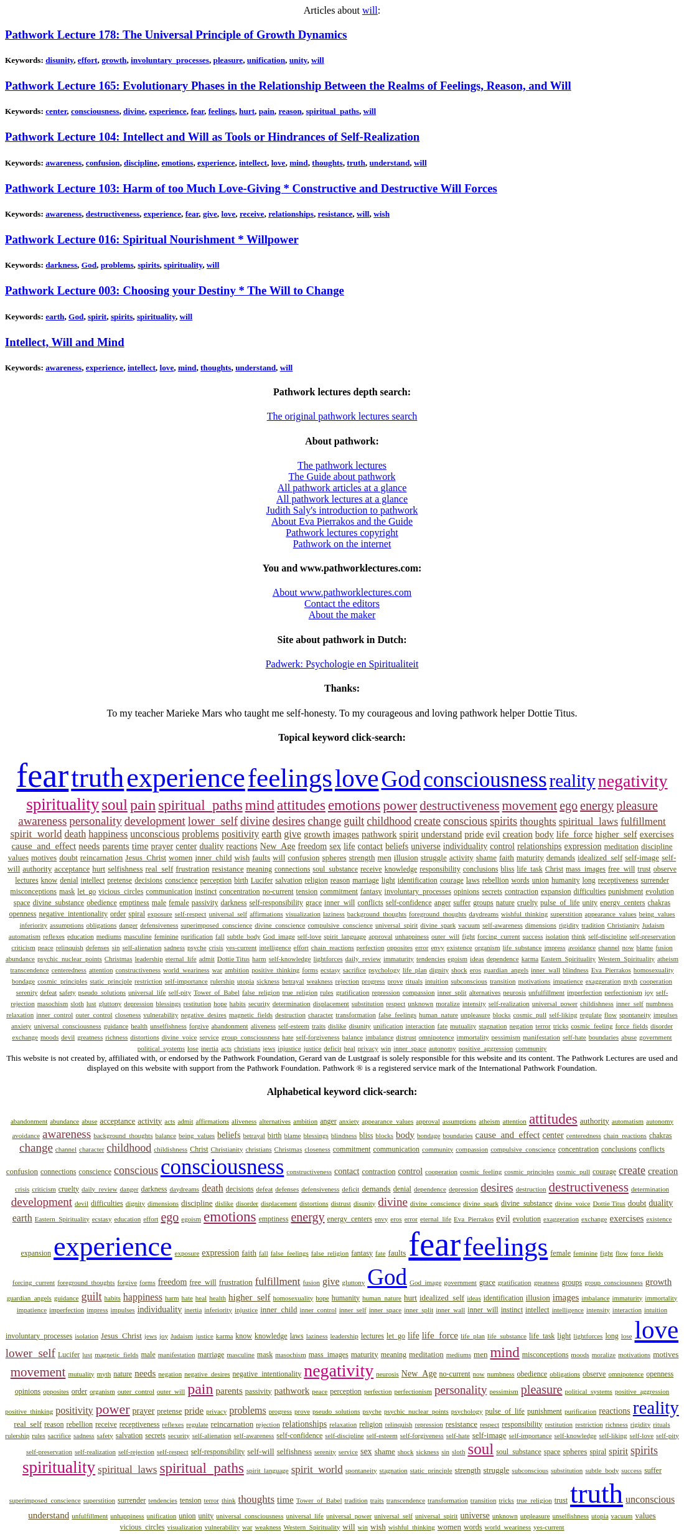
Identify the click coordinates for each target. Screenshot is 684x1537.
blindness (576, 970)
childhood (389, 821)
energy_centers (622, 902)
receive (252, 214)
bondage (23, 981)
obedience (102, 902)
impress (554, 947)
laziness (334, 914)
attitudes (301, 805)
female (179, 902)
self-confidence (409, 902)
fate (442, 1026)
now (628, 947)
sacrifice (354, 970)
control (502, 846)
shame (486, 857)
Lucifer (262, 880)
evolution (659, 891)
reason (289, 111)
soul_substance (335, 869)
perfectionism (623, 992)
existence (459, 947)
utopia (246, 981)
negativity (633, 781)
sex (335, 846)
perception (216, 880)
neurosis (514, 992)
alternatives (485, 992)
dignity (439, 970)
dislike (337, 1026)
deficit (332, 1048)
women (180, 857)
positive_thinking (275, 970)
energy (597, 805)
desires (289, 820)
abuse (629, 1037)
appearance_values (611, 914)
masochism (52, 1003)
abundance (20, 958)
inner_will (339, 902)
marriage (365, 880)
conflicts (370, 902)
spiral (136, 914)
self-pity (180, 992)
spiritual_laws (588, 821)
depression (138, 1003)
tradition (592, 925)
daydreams (484, 914)
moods (49, 1037)
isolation (557, 936)
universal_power (555, 1003)
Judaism (653, 925)
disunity (59, 60)
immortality (473, 1037)
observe (665, 869)
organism (487, 947)
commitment (339, 891)
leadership (148, 958)
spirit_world (36, 834)
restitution (198, 1003)
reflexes (54, 936)
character (320, 1014)
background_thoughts (376, 914)
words (520, 880)
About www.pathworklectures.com (342, 592)
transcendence (29, 970)
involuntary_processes (170, 60)
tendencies (430, 958)
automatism (24, 936)
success (532, 936)
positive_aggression (486, 1048)
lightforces (328, 958)
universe (425, 846)
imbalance (379, 1037)
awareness (63, 162)
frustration (192, 868)
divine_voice (179, 1037)
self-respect (191, 914)
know (49, 880)
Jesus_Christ (145, 857)
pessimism (506, 1037)
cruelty (527, 902)
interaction (420, 1026)
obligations (101, 925)
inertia (209, 1048)
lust (91, 1003)
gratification (353, 992)
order (118, 914)
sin (116, 947)
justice (313, 1048)
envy (437, 947)
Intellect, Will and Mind (64, 342)
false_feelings (397, 1014)
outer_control (93, 1014)
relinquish (69, 947)
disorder (661, 1026)
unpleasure (475, 1014)
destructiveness (112, 214)
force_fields (631, 1026)
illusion (406, 857)
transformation (355, 1014)
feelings (221, 111)
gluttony (110, 1003)
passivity (205, 902)
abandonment (229, 1026)
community (530, 1048)
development (154, 820)
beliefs (396, 846)
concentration (239, 891)
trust (643, 869)
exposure (160, 914)
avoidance (582, 947)
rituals (414, 981)
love (278, 162)
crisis (216, 947)
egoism (457, 958)
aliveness (263, 1026)
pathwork (379, 834)
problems (117, 265)
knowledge (401, 869)
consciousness (95, 111)
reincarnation (101, 857)
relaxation (20, 1014)
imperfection (584, 992)
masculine (138, 936)
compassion (419, 992)
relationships (291, 214)
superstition (566, 914)
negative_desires (203, 1014)
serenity (27, 992)
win (386, 1048)
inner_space (409, 1048)
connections (292, 869)
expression (583, 846)
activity (461, 857)
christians (247, 1048)
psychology (384, 970)
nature (505, 902)
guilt (354, 821)
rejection (347, 981)
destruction (290, 1014)
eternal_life (181, 958)
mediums (108, 936)
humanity (565, 880)
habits (238, 1003)
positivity (240, 834)
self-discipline (607, 936)
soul (114, 804)
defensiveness (159, 925)
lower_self (213, 820)
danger (128, 925)
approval (380, 936)
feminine (166, 936)
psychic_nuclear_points (69, 958)
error (421, 947)
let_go (86, 891)
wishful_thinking (524, 914)
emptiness (134, 902)
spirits (148, 265)
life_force (574, 834)
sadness (174, 947)
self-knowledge (290, 958)
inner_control (54, 1014)
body (544, 834)
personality (95, 820)
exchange (25, 1037)
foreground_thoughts (437, 914)
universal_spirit (396, 925)
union (540, 880)
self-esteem (293, 1026)
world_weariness (186, 970)
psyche (197, 947)
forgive (199, 1026)
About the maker (342, 614)
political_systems (161, 1048)
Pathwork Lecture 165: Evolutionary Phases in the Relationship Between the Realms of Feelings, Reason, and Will (288, 85)
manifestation (541, 1037)
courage (452, 880)
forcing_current (498, 936)
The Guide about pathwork (342, 476)
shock (459, 970)
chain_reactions (332, 947)
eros (475, 970)
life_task (529, 869)
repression (386, 992)
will (370, 10)
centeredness (69, 970)
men (384, 857)
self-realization (509, 1003)
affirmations (266, 914)
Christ (554, 869)
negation (521, 1026)
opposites (400, 947)
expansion (556, 891)
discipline (140, 162)
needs (89, 846)
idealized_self (600, 857)
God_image (279, 936)
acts (226, 1048)
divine (134, 111)
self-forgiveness (318, 1037)
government (655, 1037)
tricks (560, 1026)
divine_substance (58, 902)
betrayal (293, 981)
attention (101, 970)
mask (67, 891)
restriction (148, 981)
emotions (178, 162)
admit (207, 958)
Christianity (623, 925)
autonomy (442, 1048)
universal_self (227, 914)
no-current (278, 891)
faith (506, 857)
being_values (657, 914)
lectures (26, 880)
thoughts (327, 162)
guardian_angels (506, 970)
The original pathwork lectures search (342, 416)
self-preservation (652, 936)
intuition (436, 981)
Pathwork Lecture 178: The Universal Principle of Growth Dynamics (176, 34)
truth (356, 162)
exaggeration (603, 981)
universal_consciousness (67, 1026)
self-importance (186, 981)
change (324, 820)
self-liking (563, 1014)
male (159, 902)
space (22, 902)
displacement (331, 1003)
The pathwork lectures (342, 465)
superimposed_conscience (216, 925)
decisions (148, 880)
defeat (48, 992)
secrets (492, 891)
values (18, 857)
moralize (447, 1003)
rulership (222, 981)
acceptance (72, 868)
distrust (406, 1037)
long (588, 880)
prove (395, 981)
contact (370, 846)
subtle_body (244, 936)
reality (573, 781)
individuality (465, 846)
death (75, 834)
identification (418, 880)
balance (352, 1037)
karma (530, 958)
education (80, 936)
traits (319, 1026)
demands (560, 857)
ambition (237, 970)
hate (287, 1037)
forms (310, 970)
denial (69, 880)
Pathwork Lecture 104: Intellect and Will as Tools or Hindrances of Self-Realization (212, 136)
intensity (474, 1003)
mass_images (586, 869)
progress (373, 981)
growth (113, 60)
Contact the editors (342, 603)
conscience (181, 880)
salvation (288, 880)
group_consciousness (251, 1037)
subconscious (469, 981)
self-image (642, 857)
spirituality (183, 265)
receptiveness (618, 880)
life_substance (521, 947)
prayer (162, 846)
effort (88, 60)
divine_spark (438, 925)
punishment (625, 891)
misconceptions (33, 891)
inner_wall (545, 970)
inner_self (630, 1003)
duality (211, 846)
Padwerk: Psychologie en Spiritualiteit (342, 664)
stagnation (493, 1026)
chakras (659, 902)
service (209, 1037)
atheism (667, 958)
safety (67, 992)
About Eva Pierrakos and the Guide (342, 521)
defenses (98, 947)
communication (169, 891)
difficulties (590, 891)
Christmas (119, 958)
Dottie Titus (233, 958)
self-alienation (141, 947)
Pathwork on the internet (342, 543)
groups (483, 902)
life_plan (415, 970)
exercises (657, 834)
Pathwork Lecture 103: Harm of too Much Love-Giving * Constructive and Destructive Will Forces (251, 188)
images (345, 834)
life (349, 846)
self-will (260, 1451)
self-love (309, 936)
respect (395, 1003)
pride (474, 834)
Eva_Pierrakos (611, 970)
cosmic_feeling (591, 1026)
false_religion (260, 992)
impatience (568, 981)
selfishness (125, 868)
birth (241, 880)
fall (220, 936)
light (388, 880)
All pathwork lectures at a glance (342, 499)
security (259, 1003)
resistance (335, 214)
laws (473, 880)
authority (37, 868)
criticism (23, 947)
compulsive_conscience (339, 925)
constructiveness (138, 970)
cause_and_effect (43, 846)
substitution (367, 1003)
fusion (664, 947)
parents (115, 846)
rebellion (495, 880)
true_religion (299, 992)
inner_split (452, 992)
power (400, 805)
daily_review (363, 958)
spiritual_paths (332, 111)
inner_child (213, 857)
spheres (334, 857)
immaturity (398, 958)
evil (493, 834)
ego (569, 805)
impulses (666, 1014)
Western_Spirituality (626, 958)
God (89, 265)
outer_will (445, 936)
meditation (621, 846)
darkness (61, 265)
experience (167, 111)
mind (298, 162)
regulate (590, 1014)
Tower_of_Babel (217, 992)
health (139, 1026)
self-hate (574, 1037)
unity (298, 60)
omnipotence (436, 1037)
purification (197, 936)
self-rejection (136, 1451)
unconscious (154, 834)
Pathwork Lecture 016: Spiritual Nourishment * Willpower (152, 239)
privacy (368, 1048)
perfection (371, 947)
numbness (659, 1003)
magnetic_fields (251, 1014)
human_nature (438, 1014)
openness (22, 914)
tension (307, 891)
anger (442, 902)
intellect (253, 162)
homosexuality (654, 970)
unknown (420, 1003)
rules (326, 992)
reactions (242, 846)
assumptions (66, 925)
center (56, 111)
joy (649, 992)
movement (530, 805)
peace (46, 947)
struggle (434, 857)
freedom (312, 846)
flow (610, 1014)
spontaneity (635, 1014)
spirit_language (345, 936)
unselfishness (168, 1026)
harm (259, 958)
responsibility (439, 869)
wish (381, 214)
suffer (462, 902)
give (210, 214)
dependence (503, 958)
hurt (247, 111)
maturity (530, 857)
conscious (465, 821)
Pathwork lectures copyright (342, 532)
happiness (108, 834)
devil (68, 1037)
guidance (116, 1026)
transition (503, 981)
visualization (303, 914)
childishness (597, 1003)
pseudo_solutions (102, 992)
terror (542, 1026)
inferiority (33, 925)
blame (644, 947)
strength (362, 857)
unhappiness (412, 936)
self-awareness (502, 925)
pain (266, 111)
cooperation (656, 981)
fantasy (371, 891)
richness (116, 1037)
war (217, 970)
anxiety (21, 1026)
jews (269, 1048)
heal (349, 1048)
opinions (466, 891)
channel (608, 947)
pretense (119, 880)
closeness (128, 1014)
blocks (502, 1014)
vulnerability (160, 1014)
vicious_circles (120, 891)
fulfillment (643, 821)
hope (220, 1003)
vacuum (469, 925)
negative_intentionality (73, 914)
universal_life (147, 992)
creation (518, 834)
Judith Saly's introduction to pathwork (342, 510)
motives (44, 857)
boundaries (604, 1037)
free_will (621, 869)
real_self (160, 868)
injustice (289, 1048)
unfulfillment (546, 992)
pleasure (228, 60)
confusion (103, 162)
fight (468, 936)
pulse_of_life (559, 902)
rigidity (569, 925)
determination (292, 1003)
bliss (507, 869)
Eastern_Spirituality (568, 958)
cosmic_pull (529, 1014)
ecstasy (330, 970)
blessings (168, 1003)
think (578, 936)
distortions (144, 1037)
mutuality (463, 1026)
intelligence (275, 947)
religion (315, 880)
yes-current (241, 947)
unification (266, 60)
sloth (76, 1003)
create (427, 821)
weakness (319, 981)
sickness (267, 981)
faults (261, 857)
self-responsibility (276, 902)
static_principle (111, 981)
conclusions (481, 869)
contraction (521, 891)
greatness (90, 1037)
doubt (68, 857)
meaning (259, 869)
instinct (206, 891)
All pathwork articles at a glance (342, 487)
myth (630, 981)
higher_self (616, 834)
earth (54, 316)
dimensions (540, 925)
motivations (534, 981)
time (140, 846)
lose (193, 1048)
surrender (654, 880)
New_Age (278, 846)
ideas (477, 958)
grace (314, 902)
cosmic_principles (62, 981)
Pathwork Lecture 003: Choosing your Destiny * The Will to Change (174, 290)
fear (197, 111)
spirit (97, 316)
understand (389, 162)
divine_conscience (280, 925)
